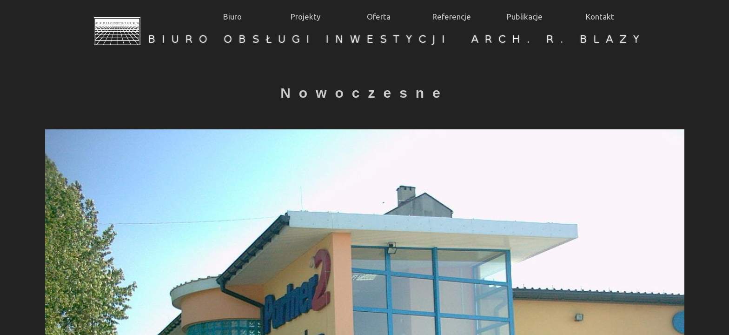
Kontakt (600, 16)
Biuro (232, 16)
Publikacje (525, 16)
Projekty (305, 16)
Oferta (379, 16)
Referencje (451, 16)
